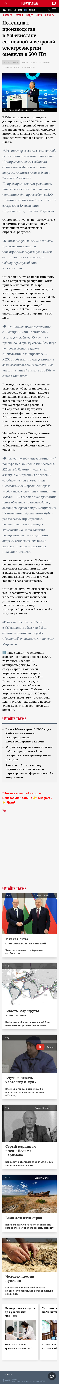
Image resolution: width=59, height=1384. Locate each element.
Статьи (19, 15)
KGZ (10, 10)
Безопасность (28, 67)
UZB (25, 10)
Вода (16, 67)
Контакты (8, 1374)
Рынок (25, 62)
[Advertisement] (29, 854)
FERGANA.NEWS (29, 3)
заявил (50, 125)
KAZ (4, 10)
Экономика (45, 62)
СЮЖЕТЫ (49, 15)
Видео (29, 15)
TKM (20, 10)
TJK (15, 10)
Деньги (33, 62)
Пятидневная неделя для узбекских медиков (20, 1311)
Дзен (10, 802)
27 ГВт (38, 677)
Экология (7, 67)
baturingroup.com (32, 1381)
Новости (7, 15)
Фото (39, 15)
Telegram (43, 798)
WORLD (32, 10)
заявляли (8, 656)
